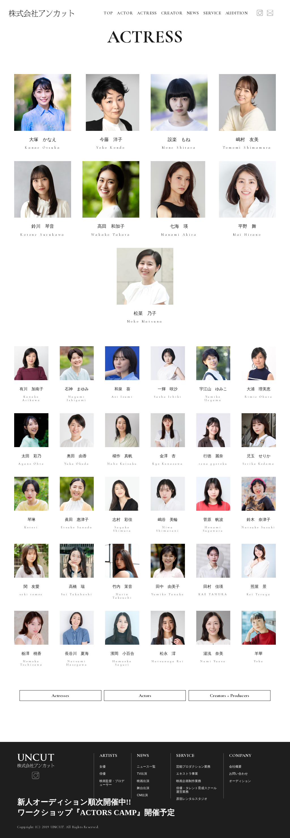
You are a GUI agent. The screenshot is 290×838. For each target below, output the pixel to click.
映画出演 (143, 781)
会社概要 (235, 766)
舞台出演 (143, 788)
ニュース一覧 (146, 766)
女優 (102, 766)
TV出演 (142, 773)
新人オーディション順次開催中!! (74, 802)
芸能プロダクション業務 (193, 766)
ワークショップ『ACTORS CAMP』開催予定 (96, 812)
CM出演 (142, 795)
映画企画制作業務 (188, 781)
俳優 (102, 773)
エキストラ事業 (187, 773)
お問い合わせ (238, 773)
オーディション (240, 781)
